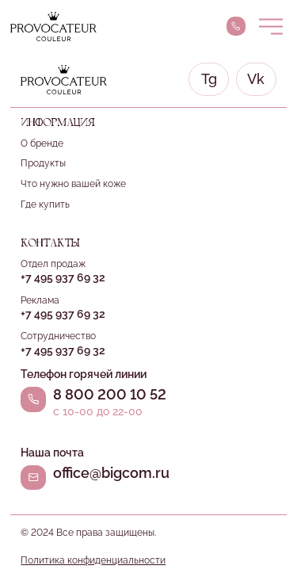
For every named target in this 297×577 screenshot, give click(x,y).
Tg (209, 79)
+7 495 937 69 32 (63, 277)
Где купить (45, 204)
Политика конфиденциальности (93, 560)
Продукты (43, 163)
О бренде (42, 143)
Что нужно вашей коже (73, 183)
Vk (256, 79)
